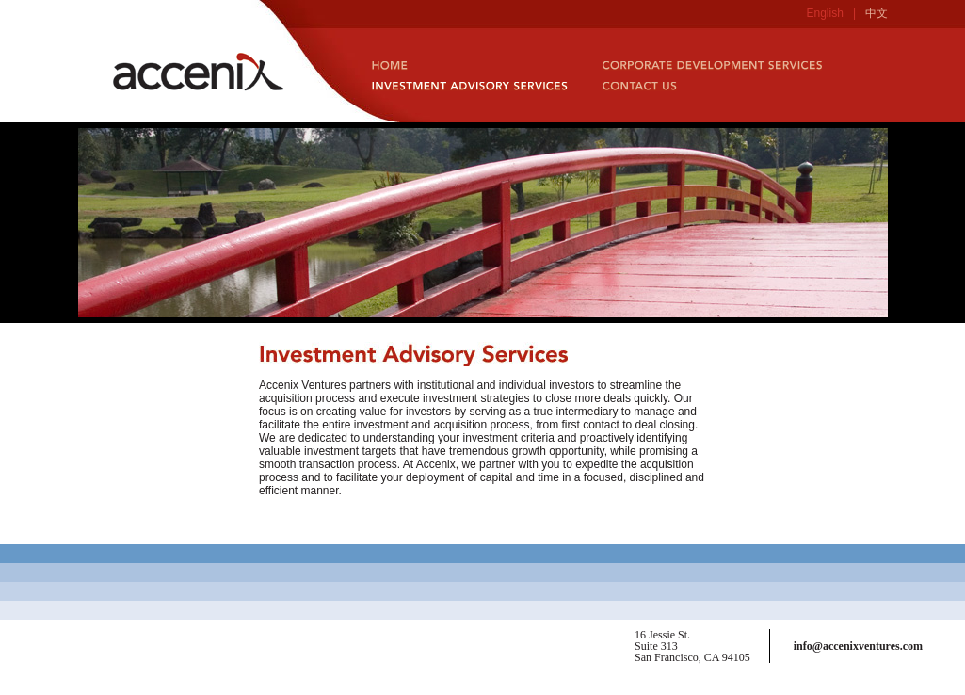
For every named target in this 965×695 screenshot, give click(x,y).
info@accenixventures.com (858, 646)
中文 (876, 13)
